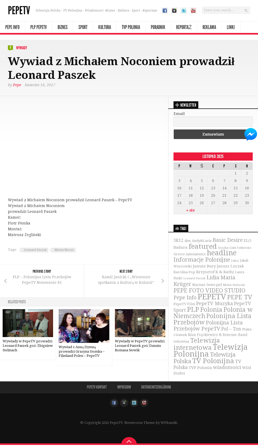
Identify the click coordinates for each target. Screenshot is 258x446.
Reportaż (184, 27)
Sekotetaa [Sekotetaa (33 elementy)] (181, 342)
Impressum (124, 388)
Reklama (209, 27)
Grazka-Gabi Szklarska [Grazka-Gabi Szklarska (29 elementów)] (234, 248)
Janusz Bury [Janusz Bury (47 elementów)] (204, 266)
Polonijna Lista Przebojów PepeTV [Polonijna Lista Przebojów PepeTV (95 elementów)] (208, 326)
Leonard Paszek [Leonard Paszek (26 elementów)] (194, 279)
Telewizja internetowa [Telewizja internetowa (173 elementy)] (196, 344)
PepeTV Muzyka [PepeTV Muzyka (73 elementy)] (214, 304)
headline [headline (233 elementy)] (222, 253)
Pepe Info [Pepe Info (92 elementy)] (184, 298)
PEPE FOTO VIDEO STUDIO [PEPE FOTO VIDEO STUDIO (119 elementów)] (209, 291)
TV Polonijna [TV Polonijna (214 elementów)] (213, 362)
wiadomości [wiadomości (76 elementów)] (227, 368)
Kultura (104, 27)
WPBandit (169, 424)
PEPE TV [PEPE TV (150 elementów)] (239, 297)
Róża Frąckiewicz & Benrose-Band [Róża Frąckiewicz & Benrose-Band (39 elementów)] (217, 335)
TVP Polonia (131, 27)
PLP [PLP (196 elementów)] (193, 310)
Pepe (17, 85)
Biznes (63, 27)
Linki (231, 27)
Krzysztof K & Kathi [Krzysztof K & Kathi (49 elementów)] (215, 272)
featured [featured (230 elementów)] (203, 246)
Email (179, 113)
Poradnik (158, 27)
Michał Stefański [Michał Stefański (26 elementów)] (234, 285)
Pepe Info (12, 27)
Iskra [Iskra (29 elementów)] (235, 261)
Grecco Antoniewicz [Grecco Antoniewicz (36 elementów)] (189, 255)
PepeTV (19, 10)
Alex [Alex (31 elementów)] (187, 241)
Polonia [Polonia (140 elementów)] (211, 310)
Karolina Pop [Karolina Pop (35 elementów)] (184, 273)
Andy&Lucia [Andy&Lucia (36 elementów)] (202, 241)
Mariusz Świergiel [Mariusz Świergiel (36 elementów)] (207, 285)
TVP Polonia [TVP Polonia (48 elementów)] (200, 368)
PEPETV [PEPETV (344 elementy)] (212, 297)
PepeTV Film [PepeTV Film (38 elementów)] (184, 305)
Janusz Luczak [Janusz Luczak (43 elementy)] (230, 267)
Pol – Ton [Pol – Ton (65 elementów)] (231, 329)
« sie (190, 210)
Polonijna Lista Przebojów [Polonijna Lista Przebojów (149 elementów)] (212, 320)
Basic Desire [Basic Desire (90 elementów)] (228, 240)
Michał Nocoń (64, 249)
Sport (82, 27)
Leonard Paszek (35, 249)
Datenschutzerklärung (157, 388)
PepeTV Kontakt (96, 388)
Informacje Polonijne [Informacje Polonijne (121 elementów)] (201, 260)
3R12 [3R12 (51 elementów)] (178, 240)
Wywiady (21, 47)
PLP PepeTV (38, 27)
